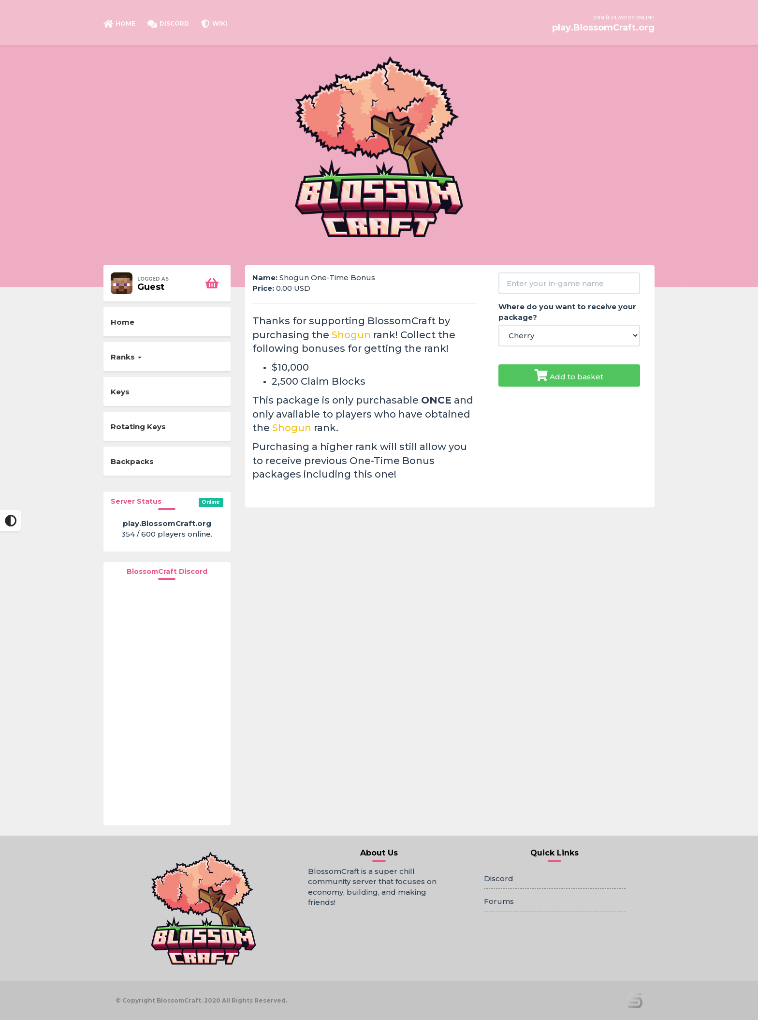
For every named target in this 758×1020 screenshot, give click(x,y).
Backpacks (132, 461)
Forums (499, 901)
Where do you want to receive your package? (567, 311)
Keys (120, 391)
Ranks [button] (126, 356)
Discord (498, 878)
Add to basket (569, 375)
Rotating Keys (138, 426)
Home (122, 322)
